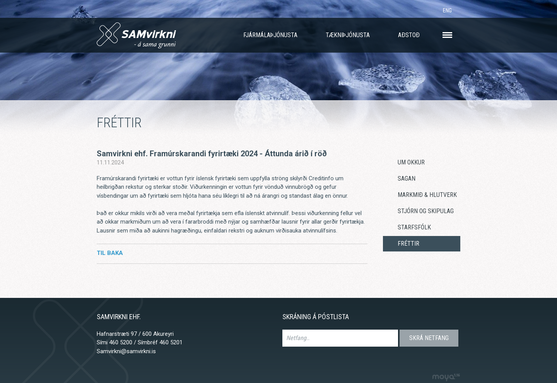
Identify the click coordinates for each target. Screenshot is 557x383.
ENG (447, 10)
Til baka (110, 253)
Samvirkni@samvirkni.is (126, 351)
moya (445, 377)
